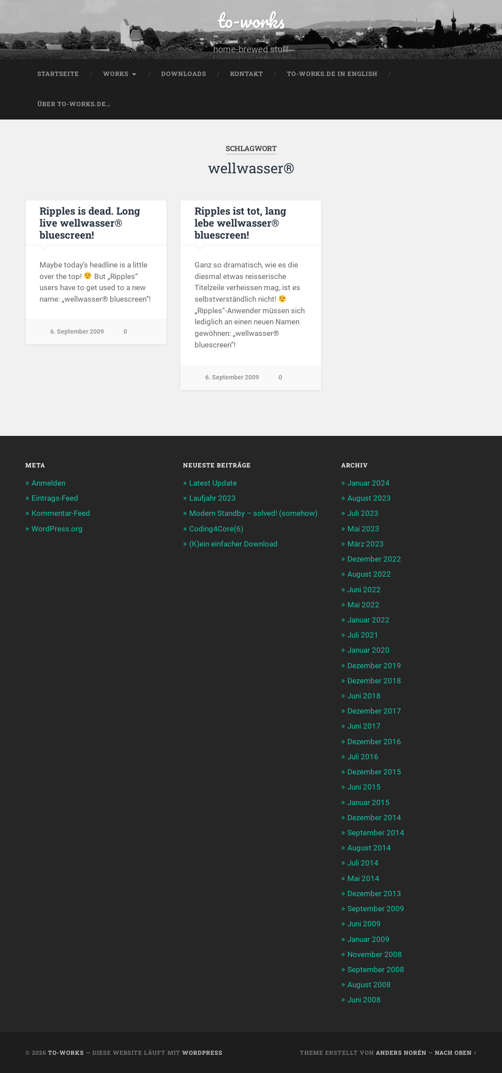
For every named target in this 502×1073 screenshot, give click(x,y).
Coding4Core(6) (216, 528)
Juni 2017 (364, 726)
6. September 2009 (77, 331)
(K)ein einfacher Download (233, 543)
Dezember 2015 (374, 771)
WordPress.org (57, 528)
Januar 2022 (368, 619)
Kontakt (246, 74)
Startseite (58, 74)
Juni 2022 (364, 589)
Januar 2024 (368, 483)
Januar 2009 (368, 938)
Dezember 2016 (374, 741)
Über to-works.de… (74, 104)
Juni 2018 (364, 695)
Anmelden (48, 483)
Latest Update (213, 483)
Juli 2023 (362, 513)
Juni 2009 (364, 923)
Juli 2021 (362, 634)
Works (115, 74)
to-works (251, 20)
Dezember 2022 (374, 558)
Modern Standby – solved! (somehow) (253, 513)
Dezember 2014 (374, 817)
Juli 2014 (362, 862)
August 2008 (369, 984)
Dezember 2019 (374, 665)
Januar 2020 (368, 650)
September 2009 (375, 908)
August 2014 (369, 847)
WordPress (202, 1052)
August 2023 (369, 498)
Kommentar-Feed (61, 513)
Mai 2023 (363, 528)
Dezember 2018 (374, 680)
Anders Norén (401, 1052)
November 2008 (374, 954)
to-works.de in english (332, 74)
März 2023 (365, 543)
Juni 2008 (364, 999)
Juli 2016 (362, 756)
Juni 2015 (364, 786)
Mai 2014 (363, 878)
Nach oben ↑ (456, 1052)
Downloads (183, 74)
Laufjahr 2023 (212, 498)
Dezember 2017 (374, 710)
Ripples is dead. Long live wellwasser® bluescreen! (90, 222)
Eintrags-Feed (55, 498)
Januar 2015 (368, 802)
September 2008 (375, 969)
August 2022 (369, 574)
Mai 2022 (363, 604)
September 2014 (375, 832)
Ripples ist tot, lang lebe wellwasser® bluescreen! (240, 222)
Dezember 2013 (374, 893)
